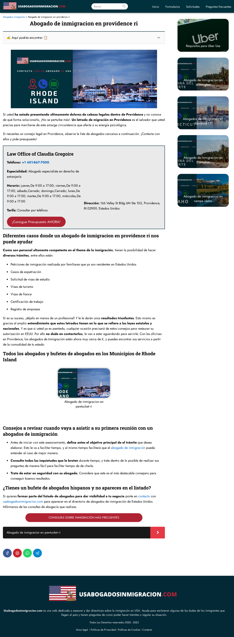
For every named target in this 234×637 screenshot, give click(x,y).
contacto (144, 496)
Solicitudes (192, 7)
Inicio (155, 7)
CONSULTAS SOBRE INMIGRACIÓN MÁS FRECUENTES (84, 517)
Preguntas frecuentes (218, 7)
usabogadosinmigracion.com (23, 501)
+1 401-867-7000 (35, 162)
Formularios (172, 7)
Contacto (147, 630)
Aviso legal (82, 630)
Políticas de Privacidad (103, 630)
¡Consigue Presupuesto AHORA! (36, 221)
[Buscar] (124, 6)
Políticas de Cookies (129, 630)
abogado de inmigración (128, 447)
